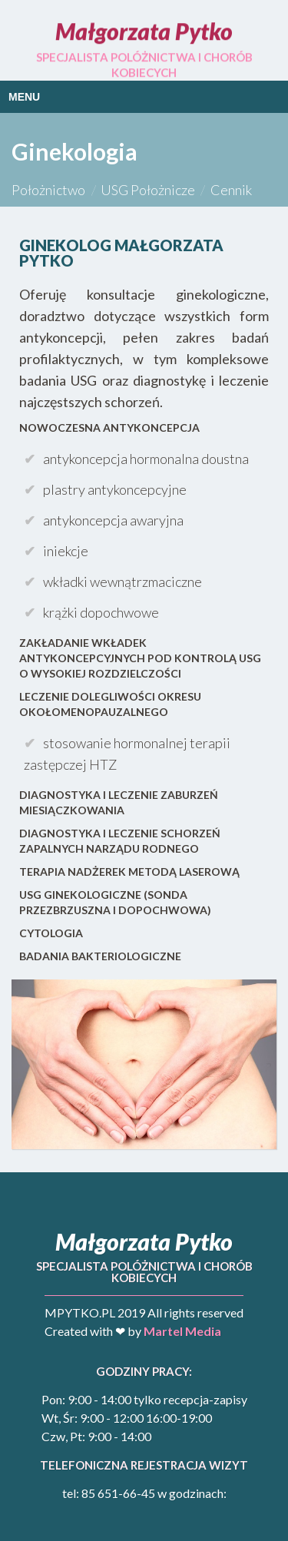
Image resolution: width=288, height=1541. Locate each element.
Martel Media (182, 1331)
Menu (24, 97)
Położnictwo (48, 189)
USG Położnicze (148, 189)
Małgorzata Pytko (144, 31)
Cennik (231, 189)
